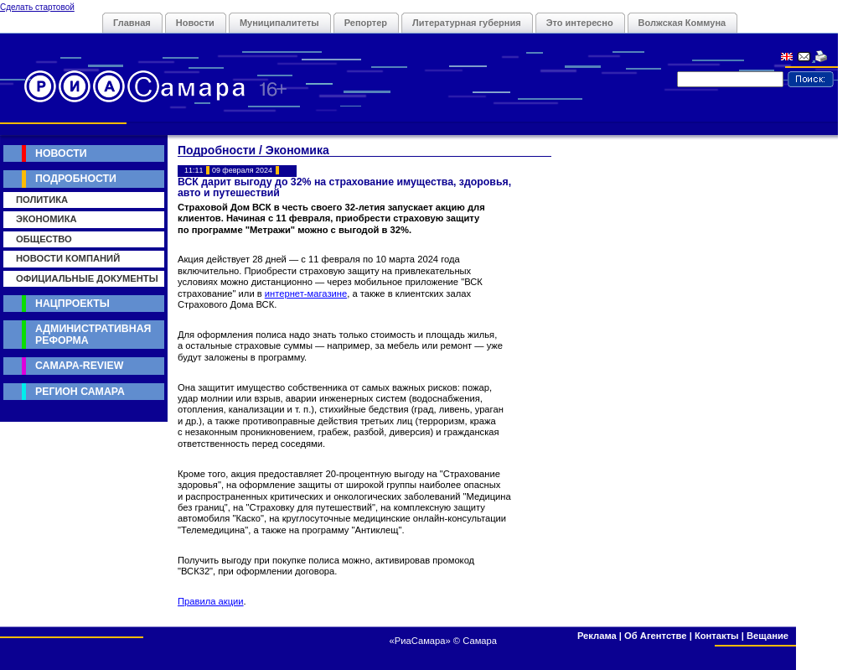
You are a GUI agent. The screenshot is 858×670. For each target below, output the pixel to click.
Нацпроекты (72, 303)
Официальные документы (87, 278)
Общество (44, 239)
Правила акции (211, 601)
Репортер (365, 23)
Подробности (75, 178)
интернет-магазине (306, 293)
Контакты (717, 636)
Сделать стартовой (37, 7)
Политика (42, 200)
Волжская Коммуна (682, 23)
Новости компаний (68, 258)
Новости (195, 23)
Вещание (767, 636)
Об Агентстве (655, 636)
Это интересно (579, 23)
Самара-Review (79, 365)
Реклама (597, 636)
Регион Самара (80, 391)
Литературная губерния (466, 23)
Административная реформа (93, 334)
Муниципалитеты (279, 23)
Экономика (46, 219)
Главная (132, 23)
